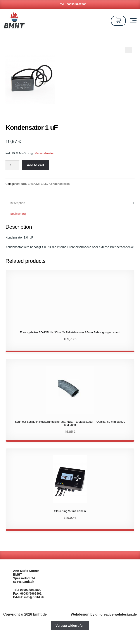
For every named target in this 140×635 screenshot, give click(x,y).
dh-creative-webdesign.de (115, 614)
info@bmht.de (34, 597)
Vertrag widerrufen (70, 625)
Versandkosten (44, 153)
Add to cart (35, 165)
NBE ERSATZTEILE (34, 183)
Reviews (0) (18, 214)
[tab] (72, 203)
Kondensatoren (59, 183)
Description (17, 203)
